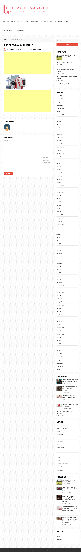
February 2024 (60, 176)
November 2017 (60, 366)
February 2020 (60, 298)
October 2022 (60, 227)
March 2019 (59, 318)
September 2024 (60, 153)
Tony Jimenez (11, 49)
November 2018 (60, 327)
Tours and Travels (20, 30)
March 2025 (59, 134)
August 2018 (59, 337)
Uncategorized (60, 470)
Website (6, 169)
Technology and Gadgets (8, 30)
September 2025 (60, 115)
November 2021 (60, 260)
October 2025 (60, 111)
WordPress (50, 550)
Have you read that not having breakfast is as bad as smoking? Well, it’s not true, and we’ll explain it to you (69, 519)
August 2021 (59, 266)
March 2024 (59, 173)
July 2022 (59, 237)
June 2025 (59, 124)
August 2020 (59, 295)
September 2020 (60, 292)
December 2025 (60, 105)
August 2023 (59, 195)
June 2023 (59, 202)
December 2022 (60, 221)
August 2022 (59, 234)
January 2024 (59, 179)
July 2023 (59, 198)
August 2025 (59, 118)
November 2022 (60, 224)
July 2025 (59, 121)
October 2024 (60, 150)
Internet (58, 450)
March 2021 (59, 279)
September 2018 (60, 334)
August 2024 (59, 156)
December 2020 (60, 285)
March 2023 (59, 211)
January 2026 (59, 102)
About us (58, 536)
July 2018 (59, 340)
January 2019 (59, 321)
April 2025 (59, 131)
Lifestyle (66, 21)
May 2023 (59, 205)
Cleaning (58, 431)
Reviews (58, 460)
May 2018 (59, 347)
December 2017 (60, 363)
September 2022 (60, 231)
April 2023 (59, 208)
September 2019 (60, 305)
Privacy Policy (60, 539)
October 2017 (60, 369)
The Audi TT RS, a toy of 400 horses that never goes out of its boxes (70, 488)
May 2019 (59, 314)
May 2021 (59, 273)
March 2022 (59, 250)
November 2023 (60, 185)
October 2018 (60, 331)
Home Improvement (48, 21)
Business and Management (62, 428)
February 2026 (60, 98)
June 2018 (59, 344)
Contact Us (59, 542)
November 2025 (60, 108)
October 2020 (60, 289)
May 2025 (59, 127)
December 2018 (60, 324)
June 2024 (59, 163)
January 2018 (59, 360)
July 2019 (59, 308)
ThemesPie (35, 550)
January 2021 (59, 282)
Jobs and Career (58, 21)
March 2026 (59, 95)
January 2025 (59, 140)
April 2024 (59, 169)
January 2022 (59, 253)
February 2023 (60, 215)
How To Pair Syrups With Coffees (64, 84)
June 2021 (59, 269)
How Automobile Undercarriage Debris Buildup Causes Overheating (69, 388)
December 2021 (60, 256)
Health (41, 21)
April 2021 (59, 276)
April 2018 (59, 350)
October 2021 (60, 263)
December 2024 (60, 144)
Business (13, 21)
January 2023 (59, 218)
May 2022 (59, 244)
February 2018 (60, 356)
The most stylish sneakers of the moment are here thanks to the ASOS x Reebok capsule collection (69, 509)
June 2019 (59, 311)
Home (4, 21)
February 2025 (60, 137)
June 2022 (59, 240)
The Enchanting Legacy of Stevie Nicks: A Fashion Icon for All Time (70, 380)
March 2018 (59, 353)
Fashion (26, 21)
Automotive (59, 425)
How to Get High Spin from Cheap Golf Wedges (68, 56)
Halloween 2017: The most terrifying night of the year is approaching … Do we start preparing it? (69, 498)
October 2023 (60, 189)
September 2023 (60, 192)
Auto (8, 21)
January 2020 (59, 302)
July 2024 (59, 160)
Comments (7, 140)
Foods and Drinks (34, 21)
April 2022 (59, 247)
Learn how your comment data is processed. (29, 182)
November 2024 (60, 147)
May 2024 (59, 166)
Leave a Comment (36, 49)
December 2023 (60, 182)
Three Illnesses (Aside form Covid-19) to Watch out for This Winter (69, 397)
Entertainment (20, 21)
